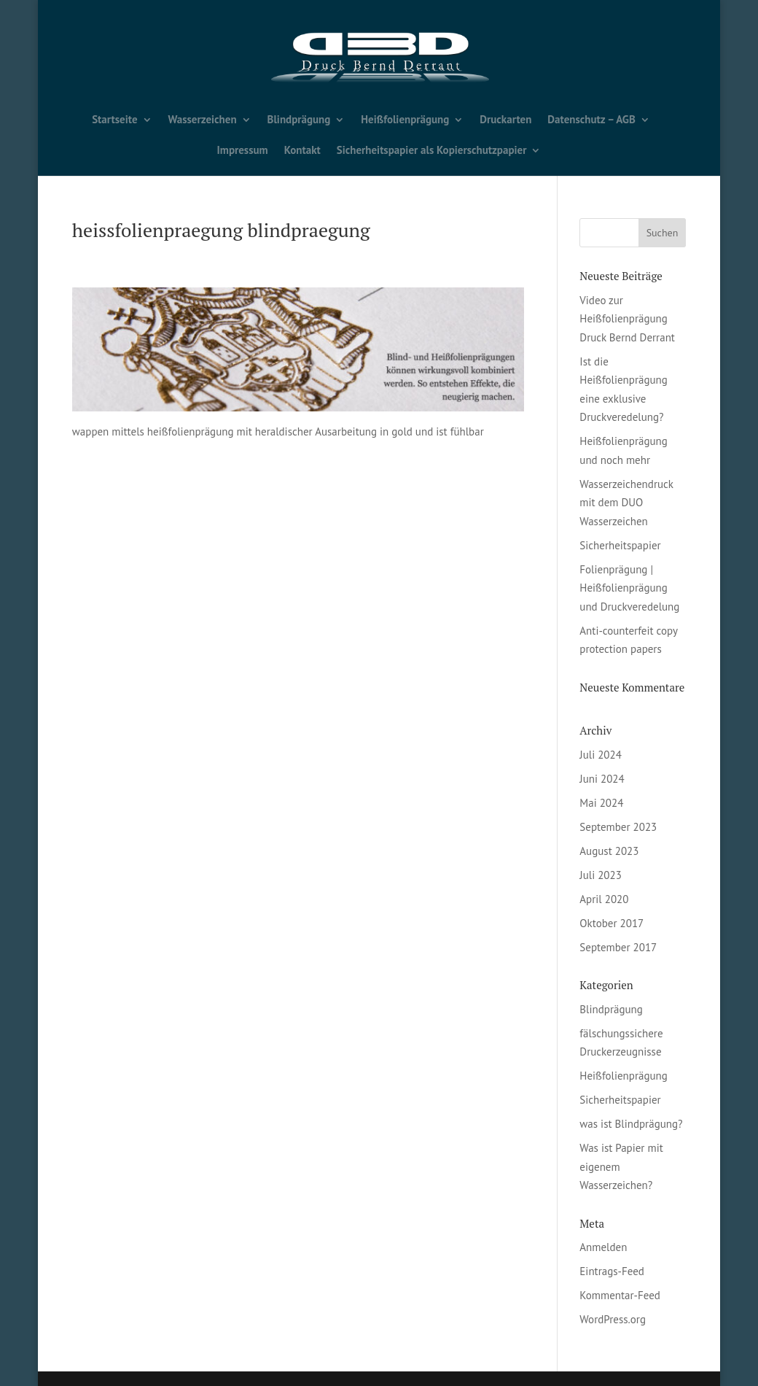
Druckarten (505, 120)
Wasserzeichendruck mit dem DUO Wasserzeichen (626, 502)
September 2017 (618, 947)
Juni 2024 (601, 779)
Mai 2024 (601, 803)
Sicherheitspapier (619, 545)
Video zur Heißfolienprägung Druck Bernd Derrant (627, 318)
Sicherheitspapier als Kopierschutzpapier (432, 151)
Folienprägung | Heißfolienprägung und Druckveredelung (629, 587)
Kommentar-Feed (619, 1295)
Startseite (114, 120)
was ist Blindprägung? (630, 1124)
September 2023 (618, 827)
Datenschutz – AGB (591, 120)
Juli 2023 (600, 875)
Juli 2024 (600, 755)
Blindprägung (299, 120)
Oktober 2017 (611, 923)
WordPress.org (612, 1319)
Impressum (242, 151)
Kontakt (302, 151)
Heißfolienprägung (405, 120)
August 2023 (608, 851)
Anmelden (603, 1247)
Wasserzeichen (202, 120)
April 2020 (603, 899)
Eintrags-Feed (611, 1271)
